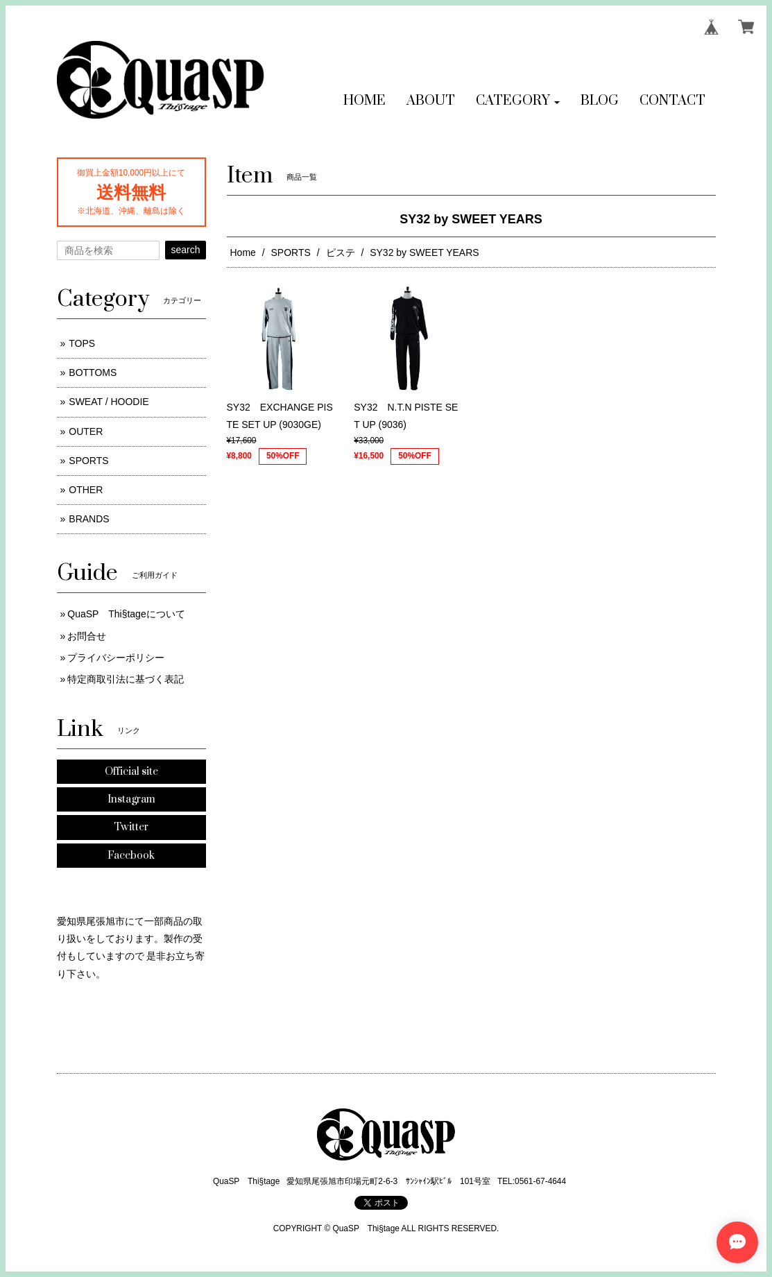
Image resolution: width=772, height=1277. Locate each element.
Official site (131, 771)
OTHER (86, 489)
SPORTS (291, 252)
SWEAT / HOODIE (108, 401)
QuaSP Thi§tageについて (126, 613)
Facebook (131, 855)
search (185, 249)
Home (243, 252)
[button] (517, 101)
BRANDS (89, 518)
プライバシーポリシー (115, 657)
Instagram (131, 799)
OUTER (86, 431)
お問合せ (86, 636)
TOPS (82, 343)
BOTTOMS (93, 372)
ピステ (340, 252)
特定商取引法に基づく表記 (125, 679)
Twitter (131, 827)
